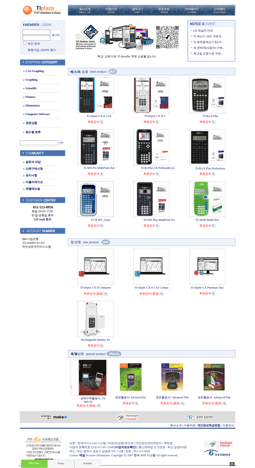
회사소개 (176, 425)
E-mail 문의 (42, 219)
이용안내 (228, 425)
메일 (82, 455)
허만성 (168, 443)
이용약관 (189, 425)
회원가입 (33, 50)
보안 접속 (34, 43)
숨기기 (232, 464)
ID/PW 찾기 (48, 50)
